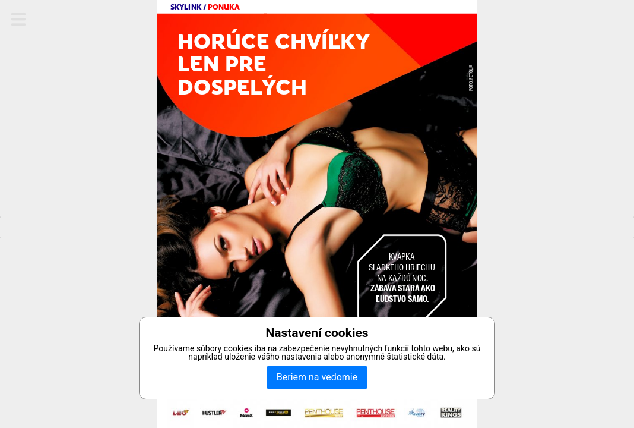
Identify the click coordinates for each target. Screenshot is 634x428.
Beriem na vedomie (317, 377)
